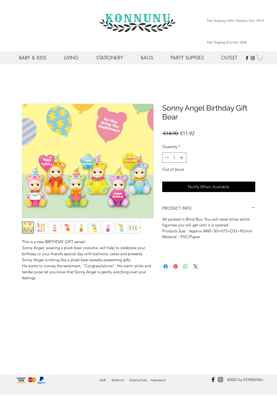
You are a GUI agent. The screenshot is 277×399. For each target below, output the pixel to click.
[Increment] (182, 157)
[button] (259, 57)
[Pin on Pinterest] (175, 266)
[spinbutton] (174, 157)
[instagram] (220, 379)
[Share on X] (195, 266)
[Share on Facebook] (165, 266)
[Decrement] (166, 157)
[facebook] (213, 379)
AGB (102, 380)
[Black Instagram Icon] (253, 58)
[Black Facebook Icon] (247, 58)
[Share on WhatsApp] (185, 266)
